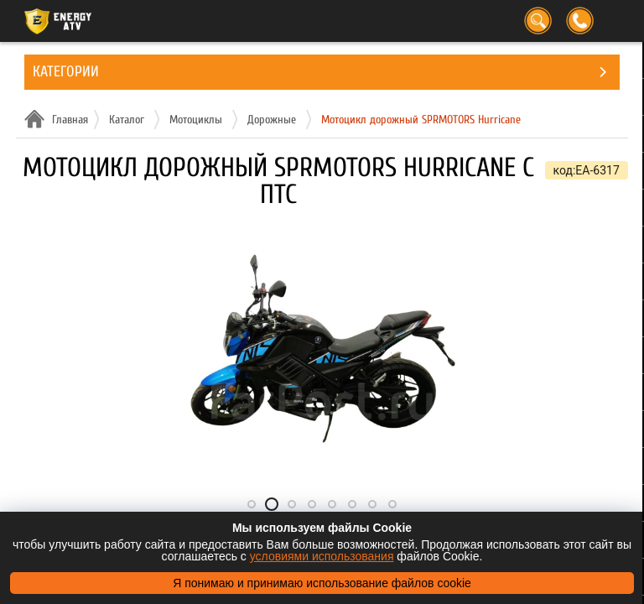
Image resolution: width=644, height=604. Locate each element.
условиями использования (322, 556)
